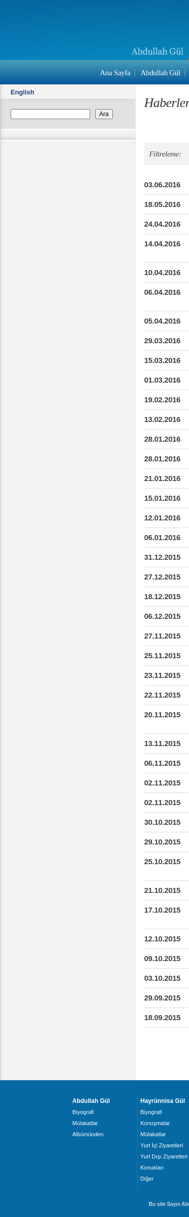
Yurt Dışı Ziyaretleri (164, 1156)
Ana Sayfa (115, 73)
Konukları (152, 1168)
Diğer (147, 1179)
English (22, 92)
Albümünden (88, 1134)
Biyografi (83, 1112)
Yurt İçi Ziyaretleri (162, 1145)
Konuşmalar (155, 1123)
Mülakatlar (85, 1123)
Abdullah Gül (160, 73)
